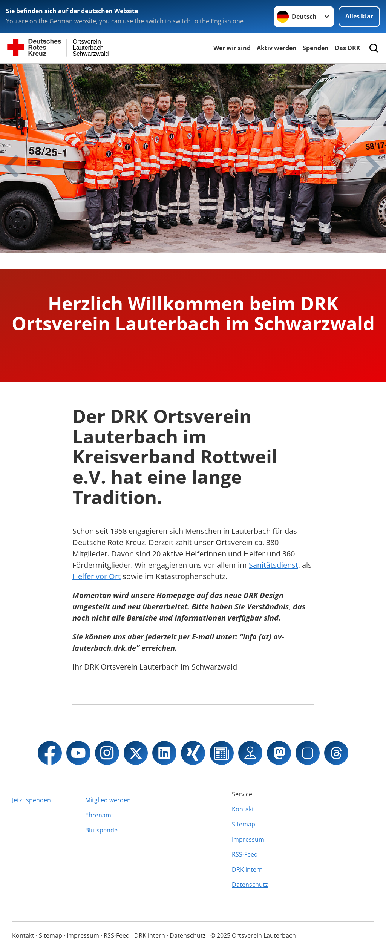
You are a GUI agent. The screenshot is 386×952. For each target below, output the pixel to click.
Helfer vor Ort (96, 576)
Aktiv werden (277, 48)
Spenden (316, 48)
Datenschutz (250, 884)
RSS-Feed (245, 854)
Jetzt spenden (31, 800)
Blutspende (101, 830)
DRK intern (247, 869)
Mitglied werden (108, 800)
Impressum (248, 839)
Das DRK (347, 48)
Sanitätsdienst (273, 565)
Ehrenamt (99, 815)
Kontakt (243, 809)
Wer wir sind (232, 48)
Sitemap (243, 824)
